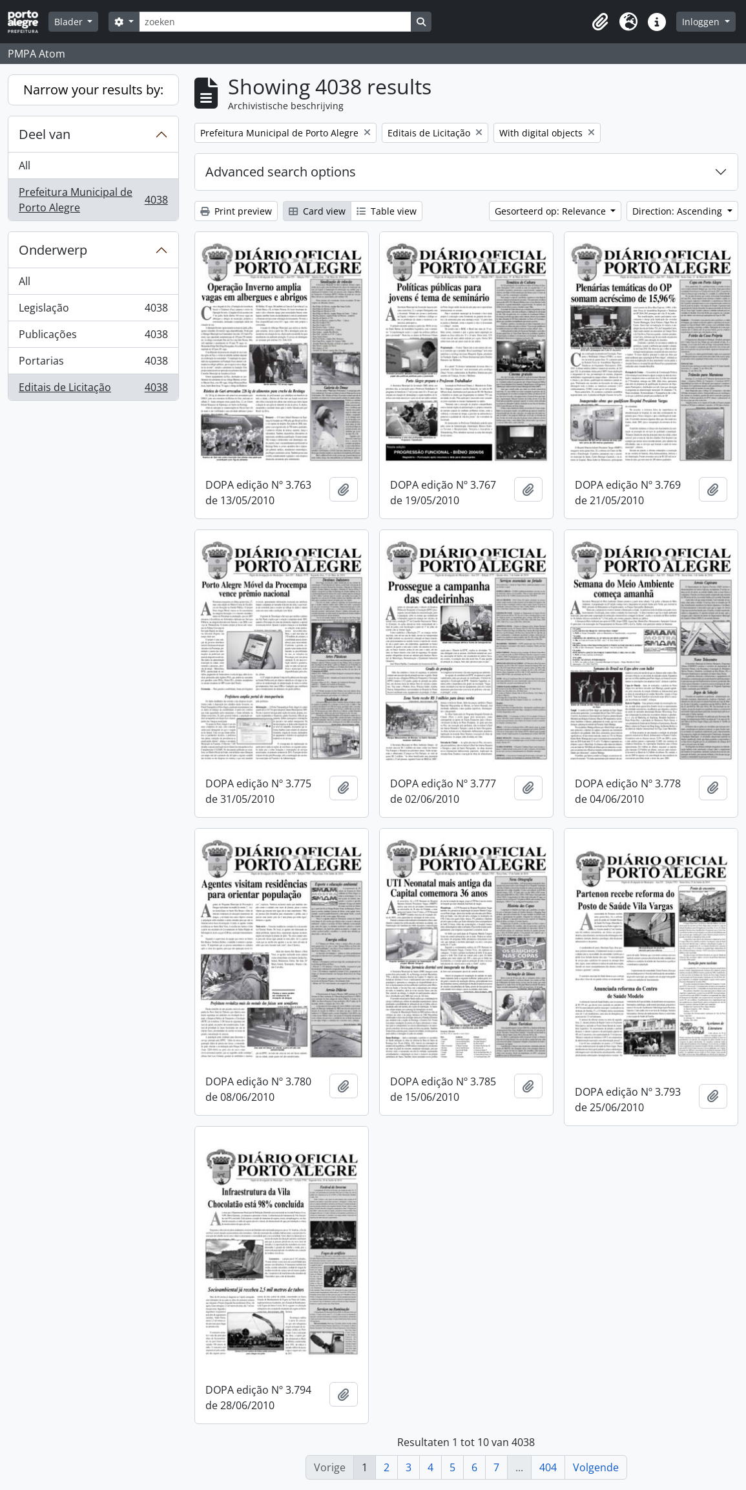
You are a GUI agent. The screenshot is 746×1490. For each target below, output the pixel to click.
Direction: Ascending (678, 211)
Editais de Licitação (93, 389)
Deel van (44, 134)
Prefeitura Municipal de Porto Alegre (93, 200)
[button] (600, 22)
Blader (69, 22)
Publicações (93, 337)
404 (548, 1467)
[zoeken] (275, 22)
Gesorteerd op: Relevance (551, 211)
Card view (317, 211)
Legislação (93, 310)
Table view (387, 211)
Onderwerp (53, 250)
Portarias (93, 363)
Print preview (236, 211)
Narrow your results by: (93, 89)
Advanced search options (280, 171)
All (24, 165)
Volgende (596, 1467)
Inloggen (702, 22)
